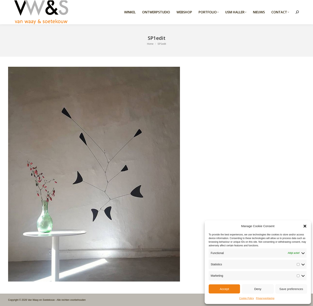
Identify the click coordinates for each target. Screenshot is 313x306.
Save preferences (291, 289)
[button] (305, 226)
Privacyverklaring (265, 298)
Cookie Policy (246, 298)
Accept (224, 289)
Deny (257, 289)
